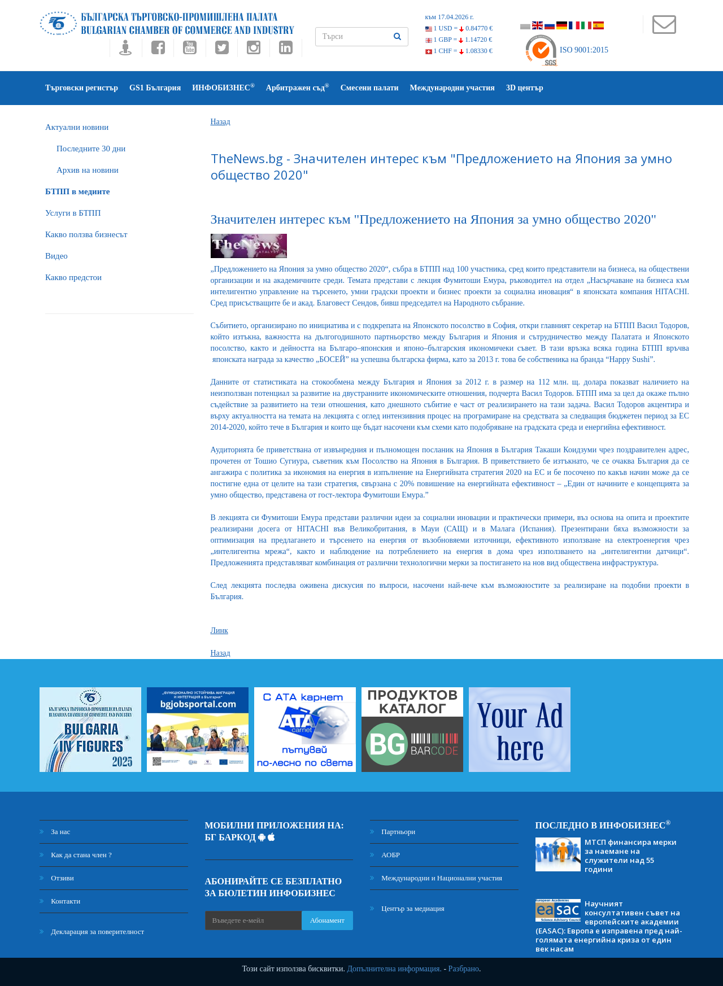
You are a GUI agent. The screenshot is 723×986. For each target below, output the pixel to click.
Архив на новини (87, 169)
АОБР (385, 854)
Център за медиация (407, 908)
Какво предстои (73, 277)
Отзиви (57, 878)
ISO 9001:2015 (566, 50)
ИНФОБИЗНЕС (223, 87)
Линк (219, 630)
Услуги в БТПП (73, 212)
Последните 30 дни (90, 148)
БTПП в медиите (77, 191)
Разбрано (463, 969)
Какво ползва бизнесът (86, 234)
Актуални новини (76, 127)
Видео (56, 255)
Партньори (392, 831)
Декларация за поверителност (92, 931)
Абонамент (327, 920)
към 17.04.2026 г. (449, 17)
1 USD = (459, 28)
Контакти (60, 901)
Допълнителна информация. (394, 969)
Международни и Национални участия (436, 878)
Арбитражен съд (297, 87)
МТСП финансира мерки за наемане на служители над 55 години (631, 855)
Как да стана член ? (76, 854)
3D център (524, 88)
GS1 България (155, 88)
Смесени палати (370, 88)
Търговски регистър (81, 88)
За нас (55, 831)
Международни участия (452, 88)
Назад (220, 121)
